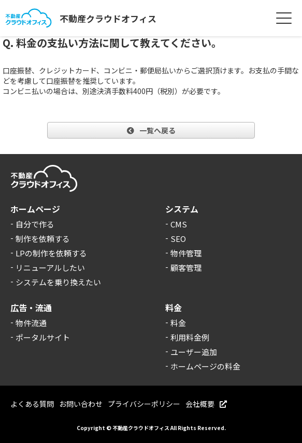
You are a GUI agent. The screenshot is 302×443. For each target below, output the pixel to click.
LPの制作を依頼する (51, 253)
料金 (178, 322)
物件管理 (186, 253)
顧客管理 (186, 267)
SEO (178, 238)
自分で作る (35, 224)
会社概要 (206, 404)
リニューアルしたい (50, 267)
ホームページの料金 (205, 366)
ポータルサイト (43, 337)
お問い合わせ (81, 404)
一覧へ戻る (151, 130)
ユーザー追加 (193, 351)
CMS (178, 224)
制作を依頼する (43, 238)
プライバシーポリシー (144, 404)
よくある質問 (32, 404)
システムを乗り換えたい (58, 282)
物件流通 (31, 322)
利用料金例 (189, 337)
